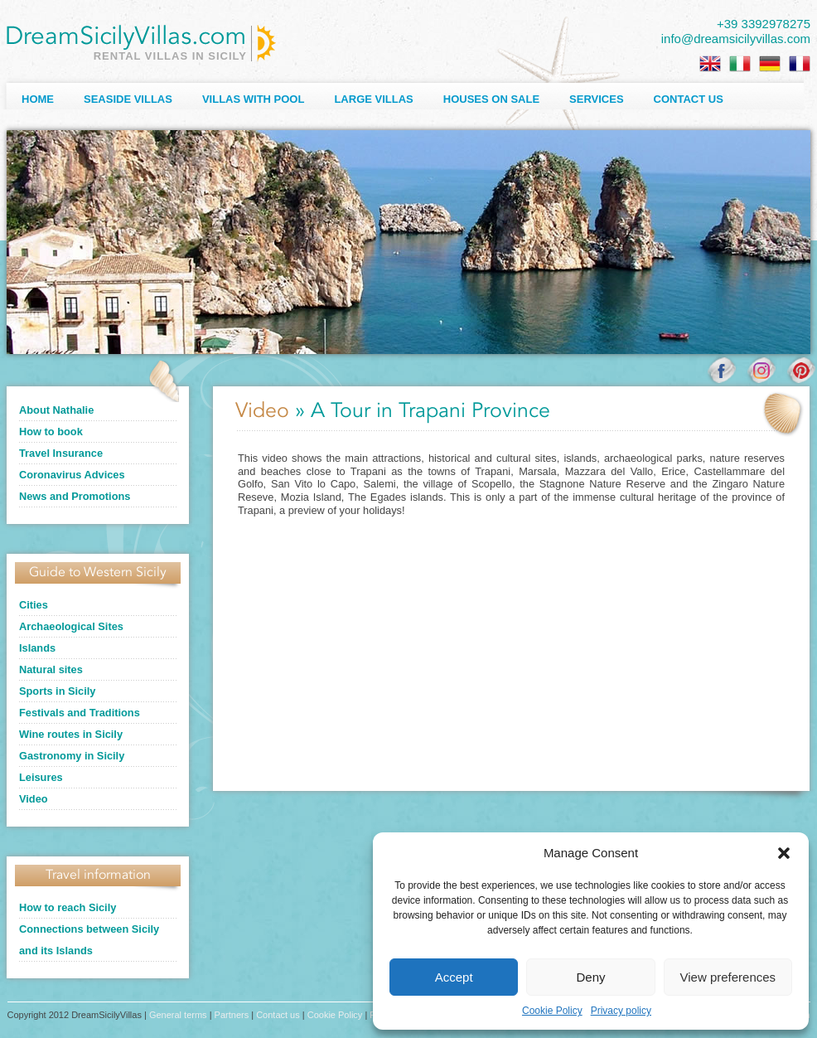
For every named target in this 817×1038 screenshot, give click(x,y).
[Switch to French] (799, 64)
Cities (33, 605)
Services (596, 99)
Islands (37, 648)
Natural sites (51, 669)
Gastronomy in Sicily (71, 755)
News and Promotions (74, 496)
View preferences (728, 977)
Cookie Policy (552, 1010)
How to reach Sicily (67, 907)
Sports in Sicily (57, 691)
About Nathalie (56, 410)
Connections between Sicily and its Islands (89, 940)
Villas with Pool (253, 99)
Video (33, 799)
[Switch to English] (710, 64)
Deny (590, 977)
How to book (51, 431)
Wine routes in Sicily (71, 734)
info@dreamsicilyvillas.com (735, 39)
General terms (178, 1015)
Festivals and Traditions (79, 712)
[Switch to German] (770, 64)
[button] (784, 853)
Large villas (373, 99)
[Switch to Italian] (740, 64)
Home (38, 99)
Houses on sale (491, 99)
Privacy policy (621, 1010)
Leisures (41, 777)
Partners (232, 1015)
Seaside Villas (128, 99)
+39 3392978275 (763, 24)
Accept (454, 977)
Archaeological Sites (71, 626)
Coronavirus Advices (72, 474)
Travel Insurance (61, 453)
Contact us (688, 99)
